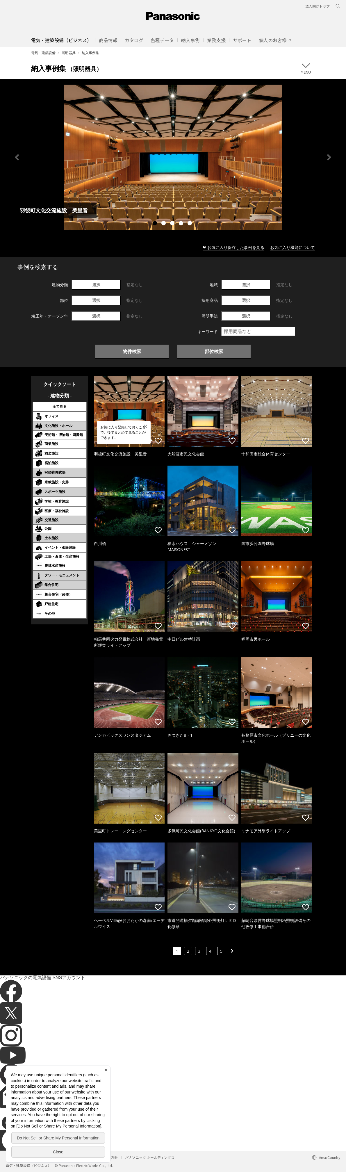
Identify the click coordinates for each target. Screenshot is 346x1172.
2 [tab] (164, 224)
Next (329, 157)
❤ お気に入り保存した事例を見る (233, 247)
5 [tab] (190, 224)
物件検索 (132, 351)
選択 (96, 284)
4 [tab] (182, 224)
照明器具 (69, 52)
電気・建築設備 (43, 52)
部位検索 (214, 351)
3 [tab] (173, 224)
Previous (17, 157)
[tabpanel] (173, 157)
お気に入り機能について (292, 247)
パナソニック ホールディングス (149, 1157)
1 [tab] (155, 224)
